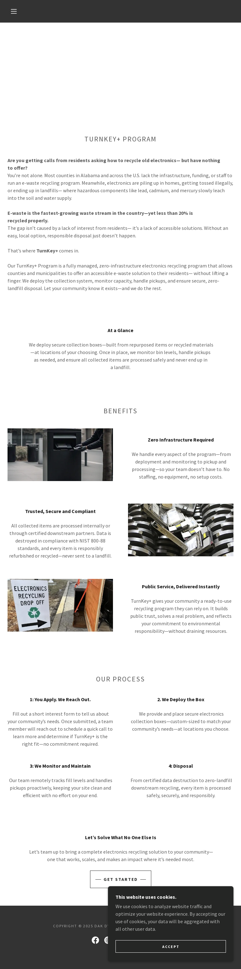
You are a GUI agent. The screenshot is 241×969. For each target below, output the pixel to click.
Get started (121, 879)
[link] (95, 940)
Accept (170, 946)
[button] (14, 11)
